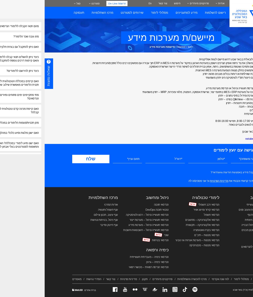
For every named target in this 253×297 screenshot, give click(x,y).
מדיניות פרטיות (84, 279)
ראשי (145, 46)
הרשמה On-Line (72, 3)
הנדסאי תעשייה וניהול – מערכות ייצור (104, 219)
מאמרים (32, 279)
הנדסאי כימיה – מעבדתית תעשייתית (104, 257)
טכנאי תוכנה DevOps (112, 209)
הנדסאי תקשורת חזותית (212, 219)
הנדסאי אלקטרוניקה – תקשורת (158, 225)
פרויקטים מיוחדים (154, 3)
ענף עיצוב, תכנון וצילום (61, 214)
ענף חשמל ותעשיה (63, 209)
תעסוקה (34, 12)
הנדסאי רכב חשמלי (164, 204)
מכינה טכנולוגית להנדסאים (211, 246)
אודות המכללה (217, 279)
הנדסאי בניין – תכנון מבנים (211, 230)
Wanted (136, 46)
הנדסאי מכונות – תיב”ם (162, 235)
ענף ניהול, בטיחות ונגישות (59, 219)
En (105, 3)
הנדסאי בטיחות (115, 240)
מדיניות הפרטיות (174, 180)
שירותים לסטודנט (87, 12)
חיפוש (132, 3)
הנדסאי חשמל (167, 214)
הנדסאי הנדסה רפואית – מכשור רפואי (104, 267)
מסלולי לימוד (114, 12)
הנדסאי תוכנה (116, 204)
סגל (34, 3)
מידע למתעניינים (142, 12)
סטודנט (51, 3)
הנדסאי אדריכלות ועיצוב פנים (209, 209)
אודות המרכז (66, 204)
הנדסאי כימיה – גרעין (112, 262)
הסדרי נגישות (49, 279)
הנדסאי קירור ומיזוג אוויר (162, 209)
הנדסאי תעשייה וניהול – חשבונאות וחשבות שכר (101, 233)
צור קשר (118, 3)
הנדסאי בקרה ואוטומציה (162, 230)
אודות (177, 3)
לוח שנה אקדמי (175, 279)
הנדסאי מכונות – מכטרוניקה (160, 245)
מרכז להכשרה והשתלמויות (147, 279)
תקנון (100, 279)
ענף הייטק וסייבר (64, 225)
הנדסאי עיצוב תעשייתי (213, 204)
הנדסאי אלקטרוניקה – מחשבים (158, 219)
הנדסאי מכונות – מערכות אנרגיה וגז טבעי (153, 240)
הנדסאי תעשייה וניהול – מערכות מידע (104, 225)
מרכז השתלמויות (58, 12)
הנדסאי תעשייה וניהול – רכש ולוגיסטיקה (102, 214)
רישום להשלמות (170, 12)
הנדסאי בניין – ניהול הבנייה (211, 225)
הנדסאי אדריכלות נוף (214, 214)
